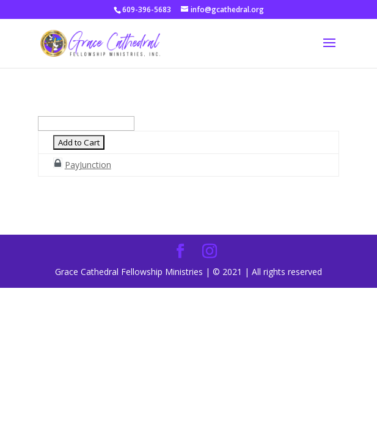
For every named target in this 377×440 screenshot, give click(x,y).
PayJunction (88, 164)
